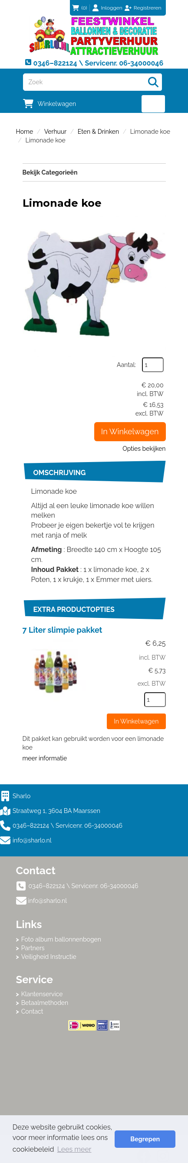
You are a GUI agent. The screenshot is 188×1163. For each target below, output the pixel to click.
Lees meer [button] (74, 1149)
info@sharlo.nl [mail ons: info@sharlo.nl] (47, 900)
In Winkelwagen (130, 431)
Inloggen (111, 7)
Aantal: (126, 364)
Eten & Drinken (98, 131)
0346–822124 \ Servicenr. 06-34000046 (61, 825)
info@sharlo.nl (32, 840)
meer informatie (45, 758)
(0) (79, 7)
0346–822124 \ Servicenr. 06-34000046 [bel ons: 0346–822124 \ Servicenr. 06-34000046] (84, 885)
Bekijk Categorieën (94, 172)
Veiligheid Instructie (48, 956)
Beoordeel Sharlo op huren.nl (94, 1078)
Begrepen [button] (145, 1139)
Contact (32, 1011)
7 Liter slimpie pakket (62, 629)
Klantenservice (42, 994)
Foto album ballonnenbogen (61, 939)
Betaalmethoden (45, 1002)
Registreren (148, 7)
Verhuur (55, 131)
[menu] (153, 103)
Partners (33, 948)
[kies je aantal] (155, 699)
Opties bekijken (143, 448)
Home (24, 131)
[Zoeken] (153, 82)
